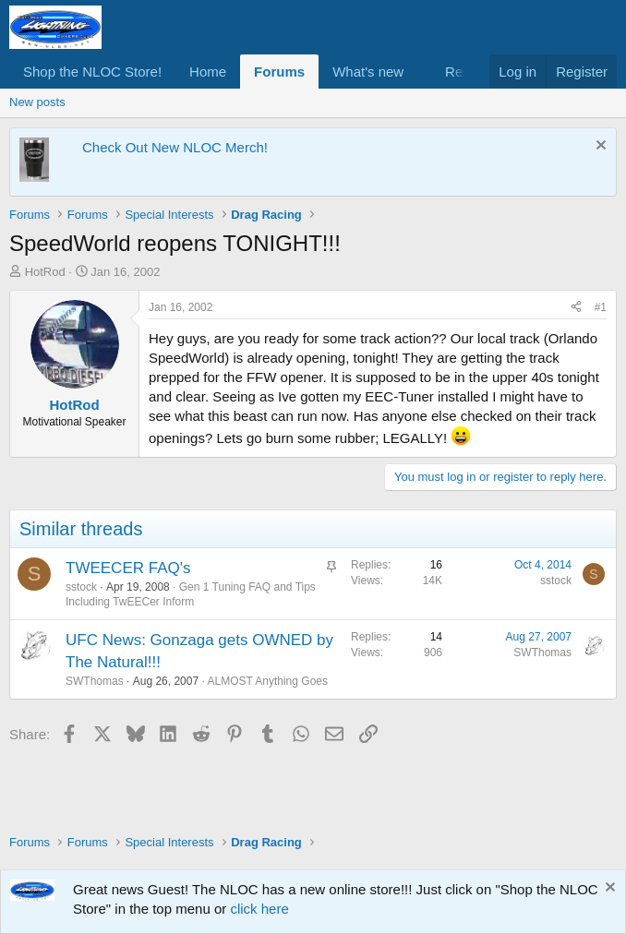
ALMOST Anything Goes (267, 681)
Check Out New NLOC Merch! (175, 147)
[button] (418, 71)
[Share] (576, 307)
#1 (601, 307)
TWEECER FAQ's (128, 568)
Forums (279, 71)
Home (207, 71)
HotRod (45, 272)
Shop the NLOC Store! (92, 71)
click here (259, 908)
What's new (367, 71)
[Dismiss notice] (599, 147)
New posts (37, 102)
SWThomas (95, 681)
